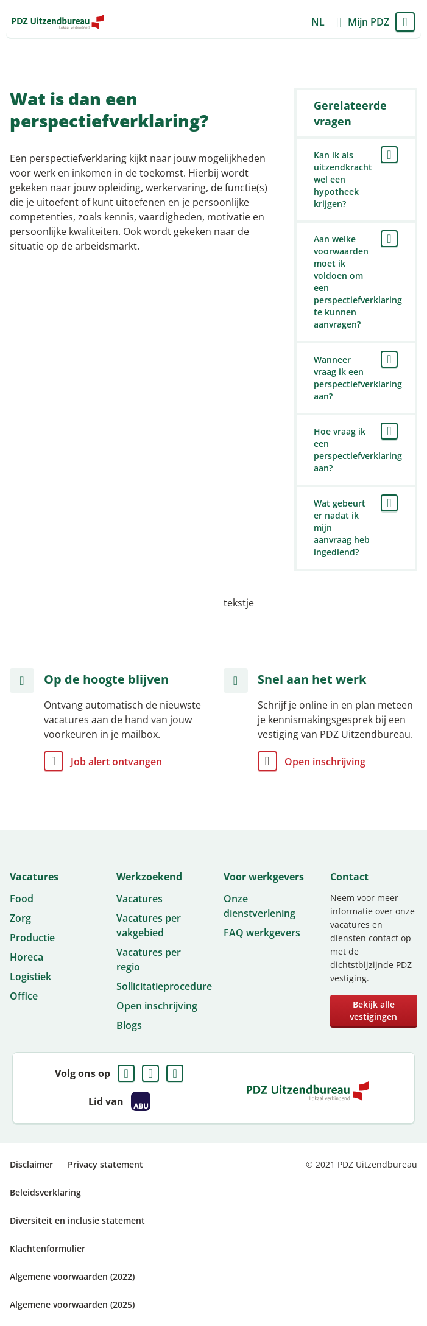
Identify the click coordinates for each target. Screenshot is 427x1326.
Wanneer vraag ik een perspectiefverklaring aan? (356, 378)
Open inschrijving (324, 761)
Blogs (129, 1025)
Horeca (26, 957)
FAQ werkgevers (262, 932)
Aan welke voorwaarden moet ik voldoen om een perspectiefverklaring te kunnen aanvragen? (356, 281)
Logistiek (30, 976)
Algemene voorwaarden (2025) (72, 1304)
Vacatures (139, 898)
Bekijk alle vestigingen (373, 1010)
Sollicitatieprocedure (164, 986)
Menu (405, 22)
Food (22, 898)
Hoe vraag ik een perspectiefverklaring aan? (356, 450)
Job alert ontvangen (116, 761)
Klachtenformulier (47, 1248)
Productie (32, 937)
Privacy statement (105, 1164)
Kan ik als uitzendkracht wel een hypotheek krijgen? (343, 179)
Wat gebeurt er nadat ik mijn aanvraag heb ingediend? (342, 527)
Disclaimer (31, 1164)
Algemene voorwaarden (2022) (72, 1276)
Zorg (20, 918)
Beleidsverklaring (45, 1192)
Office (24, 996)
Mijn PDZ (368, 22)
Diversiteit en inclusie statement (77, 1220)
